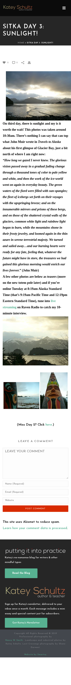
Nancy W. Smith (14, 640)
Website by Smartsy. (35, 655)
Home (21, 43)
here (49, 424)
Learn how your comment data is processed (35, 528)
